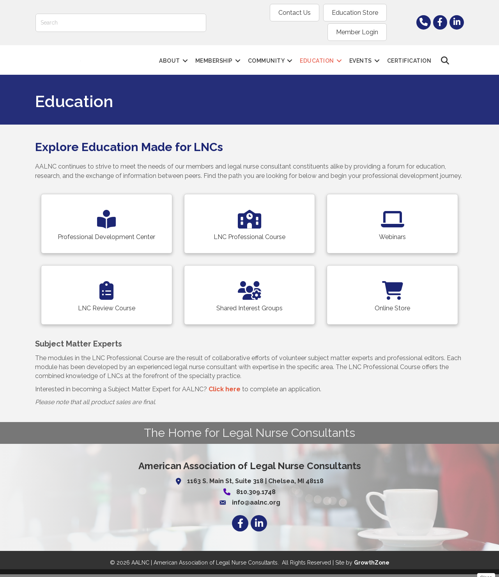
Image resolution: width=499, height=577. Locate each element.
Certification (409, 52)
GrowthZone (371, 565)
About (169, 52)
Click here (225, 392)
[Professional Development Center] (106, 226)
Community (266, 52)
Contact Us (232, 12)
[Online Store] (392, 297)
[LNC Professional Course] (249, 226)
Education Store (292, 12)
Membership (214, 52)
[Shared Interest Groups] (249, 297)
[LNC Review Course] (106, 297)
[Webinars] (392, 226)
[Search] (120, 12)
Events (360, 52)
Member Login (357, 12)
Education (317, 52)
